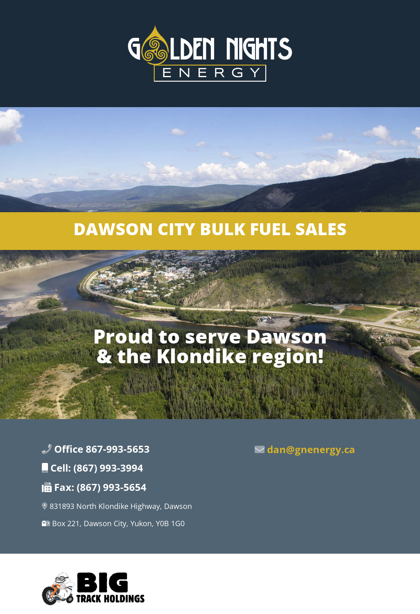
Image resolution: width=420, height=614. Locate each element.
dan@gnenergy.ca (311, 449)
